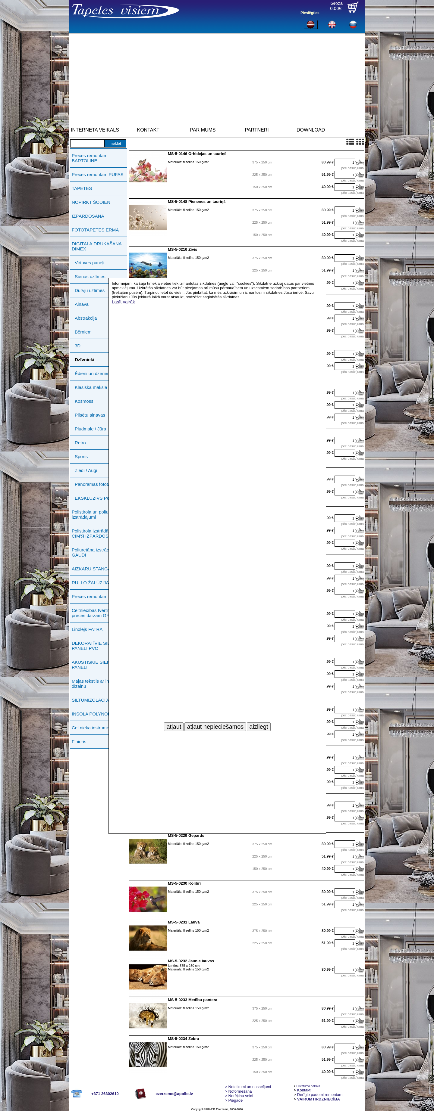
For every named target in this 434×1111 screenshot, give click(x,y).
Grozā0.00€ (336, 6)
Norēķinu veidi (239, 1096)
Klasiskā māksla (91, 387)
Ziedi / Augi (86, 470)
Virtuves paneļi (89, 262)
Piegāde (234, 1100)
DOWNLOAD (311, 129)
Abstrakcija (86, 318)
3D (77, 345)
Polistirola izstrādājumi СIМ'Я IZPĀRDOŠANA (95, 533)
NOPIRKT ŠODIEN (91, 202)
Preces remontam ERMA (97, 596)
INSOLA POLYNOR (91, 713)
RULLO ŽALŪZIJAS (92, 582)
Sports (81, 456)
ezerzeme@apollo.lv (174, 1093)
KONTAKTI (149, 129)
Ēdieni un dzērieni (93, 373)
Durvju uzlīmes (90, 290)
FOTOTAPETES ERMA (95, 229)
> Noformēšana (238, 1091)
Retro (80, 442)
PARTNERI (257, 129)
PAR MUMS (202, 129)
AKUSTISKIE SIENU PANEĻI (92, 664)
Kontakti (304, 1090)
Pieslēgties (309, 13)
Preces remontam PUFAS (98, 174)
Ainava (82, 304)
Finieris (79, 741)
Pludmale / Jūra (90, 428)
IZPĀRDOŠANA (88, 216)
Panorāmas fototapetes (98, 484)
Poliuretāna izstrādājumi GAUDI (96, 552)
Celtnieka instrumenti (93, 727)
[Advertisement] (217, 78)
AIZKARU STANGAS (93, 568)
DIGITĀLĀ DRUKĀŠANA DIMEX (96, 246)
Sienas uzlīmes (90, 276)
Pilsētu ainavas (90, 414)
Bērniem (83, 331)
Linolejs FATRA (87, 629)
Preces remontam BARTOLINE (89, 158)
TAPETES (82, 188)
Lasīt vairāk (123, 301)
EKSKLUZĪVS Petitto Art (99, 498)
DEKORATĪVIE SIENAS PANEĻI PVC (96, 646)
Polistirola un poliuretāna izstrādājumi (96, 514)
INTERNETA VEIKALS (95, 129)
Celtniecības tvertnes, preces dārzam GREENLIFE (100, 613)
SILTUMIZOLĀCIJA (91, 700)
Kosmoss (84, 401)
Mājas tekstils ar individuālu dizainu (99, 683)
